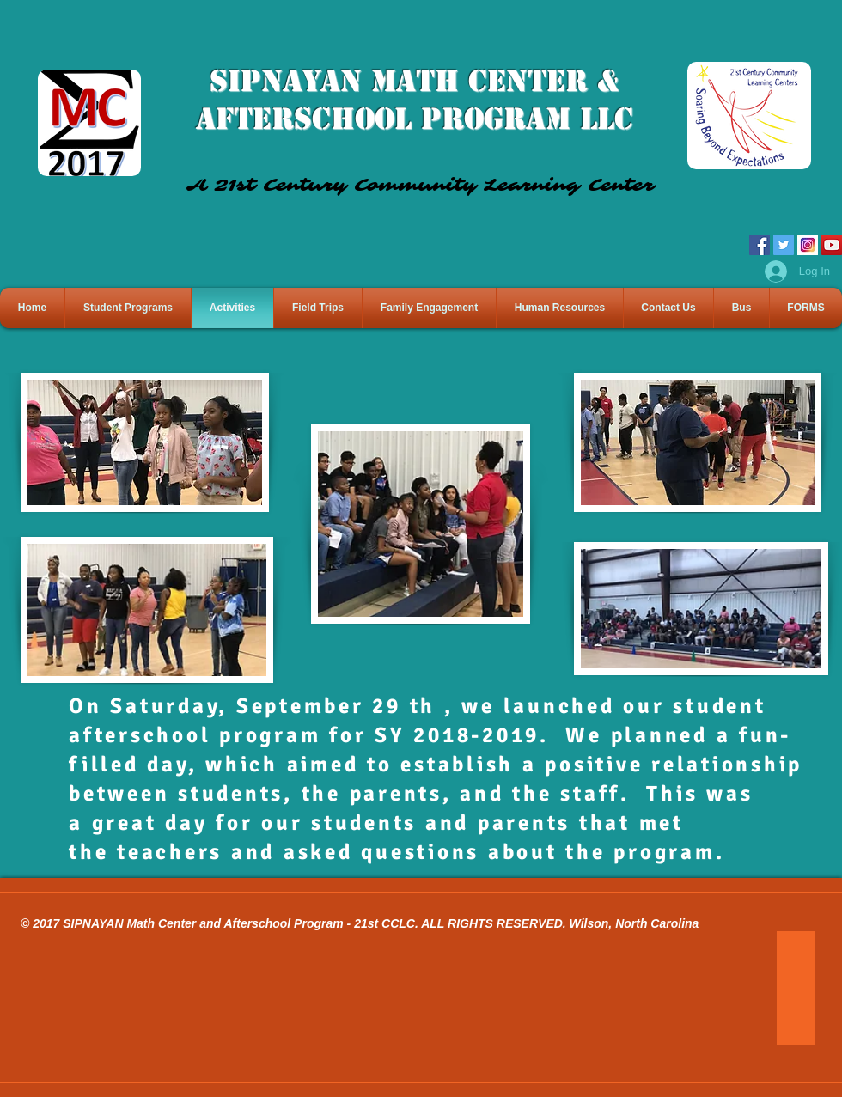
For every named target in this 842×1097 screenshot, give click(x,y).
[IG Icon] (807, 245)
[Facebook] (759, 245)
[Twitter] (783, 245)
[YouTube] (831, 245)
